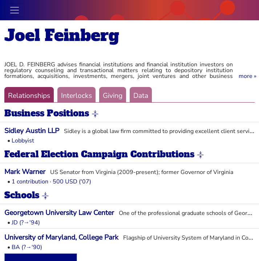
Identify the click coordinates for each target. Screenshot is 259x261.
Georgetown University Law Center (59, 213)
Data (140, 95)
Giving (112, 95)
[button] (247, 76)
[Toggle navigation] (14, 10)
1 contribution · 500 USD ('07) (51, 182)
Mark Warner (24, 172)
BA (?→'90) (27, 247)
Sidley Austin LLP (31, 131)
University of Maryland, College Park (61, 237)
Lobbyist (23, 141)
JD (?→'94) (26, 223)
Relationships (29, 95)
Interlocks (76, 95)
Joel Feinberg (61, 35)
